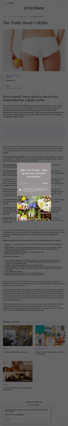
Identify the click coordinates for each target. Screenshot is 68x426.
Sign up (45, 183)
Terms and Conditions (38, 189)
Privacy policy (27, 189)
